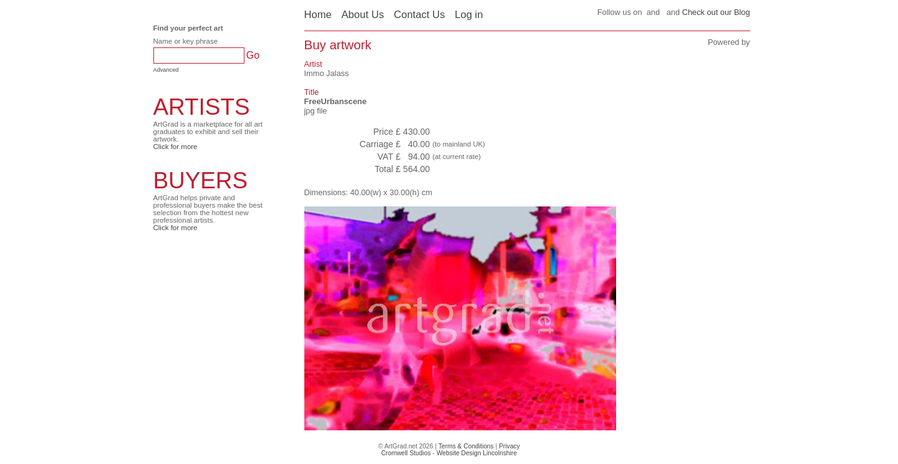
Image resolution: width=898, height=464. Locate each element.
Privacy (509, 446)
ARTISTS (201, 107)
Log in (469, 15)
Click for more (175, 146)
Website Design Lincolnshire (477, 453)
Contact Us (419, 15)
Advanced (166, 70)
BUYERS (200, 180)
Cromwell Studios (406, 453)
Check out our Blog (716, 12)
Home (318, 15)
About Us (362, 15)
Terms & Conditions (466, 446)
